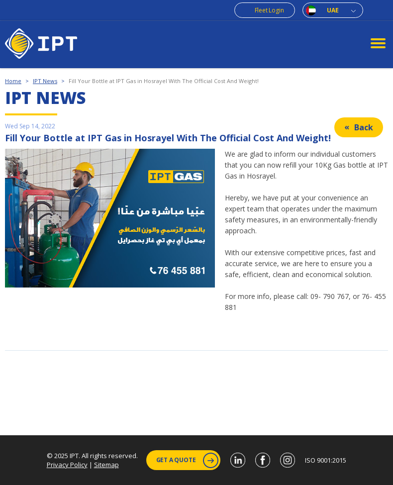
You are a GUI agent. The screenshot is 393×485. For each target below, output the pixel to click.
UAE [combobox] (332, 10)
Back (363, 127)
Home (13, 81)
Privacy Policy (67, 464)
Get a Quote (187, 460)
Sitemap (106, 464)
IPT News (45, 81)
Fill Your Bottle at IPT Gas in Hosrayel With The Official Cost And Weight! (164, 81)
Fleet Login (269, 10)
